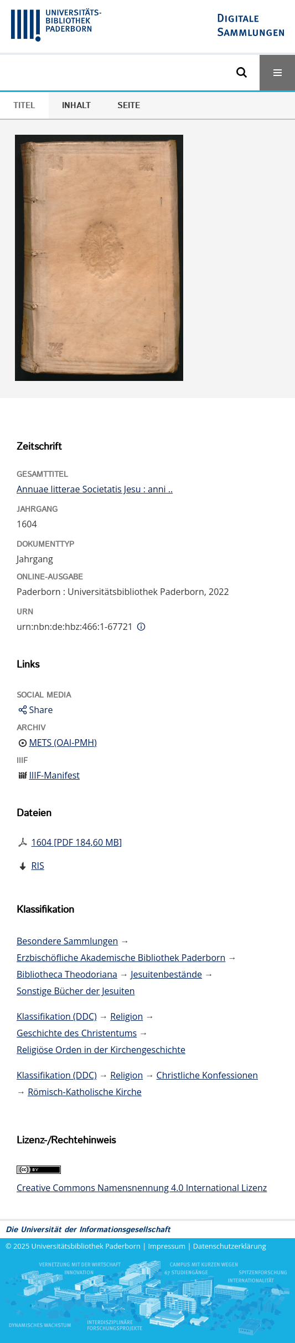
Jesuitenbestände (166, 974)
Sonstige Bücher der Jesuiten (75, 991)
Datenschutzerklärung (229, 1246)
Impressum (167, 1246)
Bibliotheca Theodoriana (67, 974)
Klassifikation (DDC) (57, 1016)
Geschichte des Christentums (77, 1033)
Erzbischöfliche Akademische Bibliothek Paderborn (121, 958)
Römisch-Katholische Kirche (85, 1092)
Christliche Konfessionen (207, 1075)
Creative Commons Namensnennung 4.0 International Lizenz (142, 1188)
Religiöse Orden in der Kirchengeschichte (101, 1050)
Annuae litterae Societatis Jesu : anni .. (95, 489)
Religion (126, 1016)
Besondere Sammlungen (67, 941)
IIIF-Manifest (54, 775)
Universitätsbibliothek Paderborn (86, 1246)
